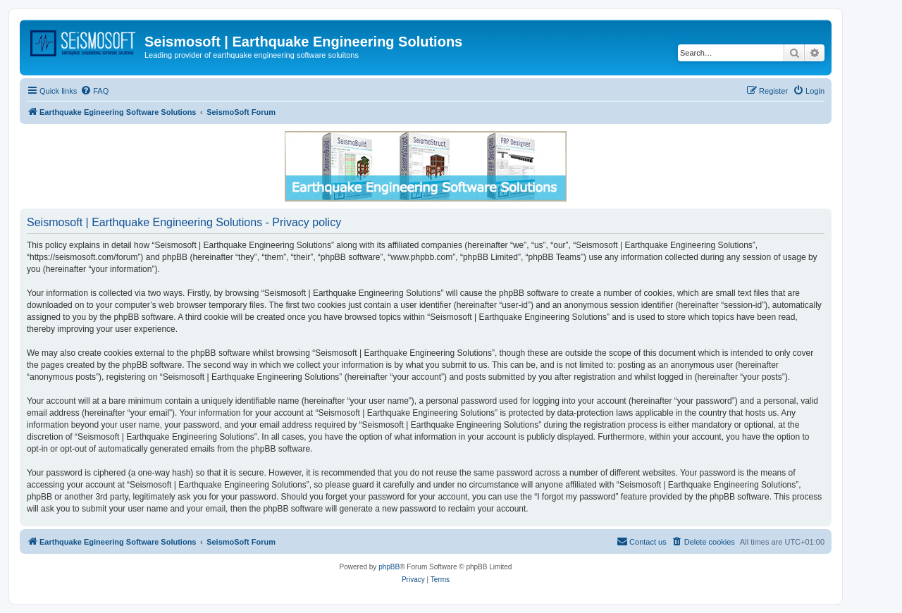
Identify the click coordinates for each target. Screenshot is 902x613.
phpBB (389, 567)
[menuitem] (94, 90)
